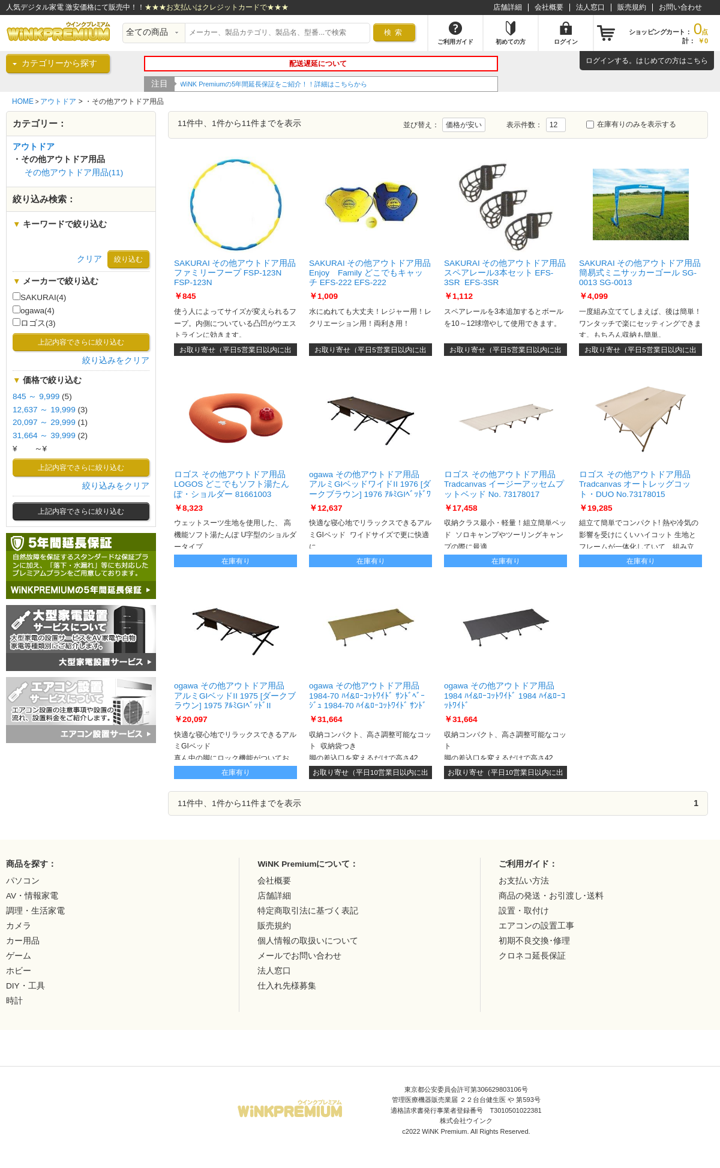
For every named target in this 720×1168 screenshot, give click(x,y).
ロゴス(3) (34, 323)
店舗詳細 (507, 7)
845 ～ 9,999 (36, 396)
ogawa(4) (34, 310)
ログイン (600, 60)
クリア (89, 258)
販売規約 (631, 7)
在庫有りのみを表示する (631, 124)
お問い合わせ (680, 7)
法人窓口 (590, 7)
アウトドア (58, 101)
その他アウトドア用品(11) (74, 172)
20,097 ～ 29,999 (44, 422)
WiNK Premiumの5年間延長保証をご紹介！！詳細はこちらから (274, 84)
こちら (697, 60)
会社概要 (549, 7)
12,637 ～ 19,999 (44, 409)
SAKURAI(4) (39, 297)
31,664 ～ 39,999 (44, 435)
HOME (23, 101)
